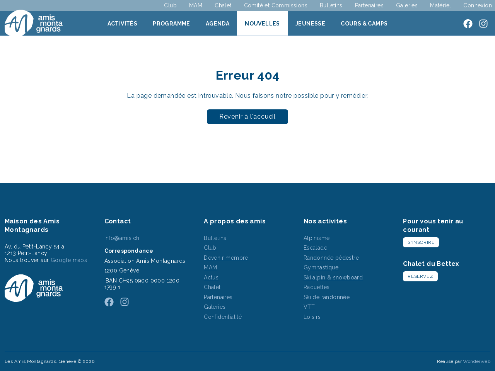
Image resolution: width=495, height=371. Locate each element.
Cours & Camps (364, 23)
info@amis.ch (122, 238)
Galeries (407, 5)
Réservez (420, 276)
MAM (195, 5)
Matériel (440, 5)
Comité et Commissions (275, 5)
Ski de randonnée (327, 297)
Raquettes (317, 287)
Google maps (69, 260)
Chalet (223, 5)
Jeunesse (310, 23)
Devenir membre (226, 258)
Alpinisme (317, 238)
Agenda (217, 23)
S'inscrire (421, 242)
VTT (309, 307)
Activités (123, 23)
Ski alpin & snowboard (333, 277)
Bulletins (331, 5)
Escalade (315, 248)
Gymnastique (321, 267)
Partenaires (369, 5)
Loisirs (312, 317)
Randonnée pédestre (331, 258)
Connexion (477, 5)
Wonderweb (476, 361)
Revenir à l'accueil (247, 116)
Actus (211, 277)
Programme (171, 23)
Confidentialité (223, 317)
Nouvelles (262, 23)
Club (170, 5)
